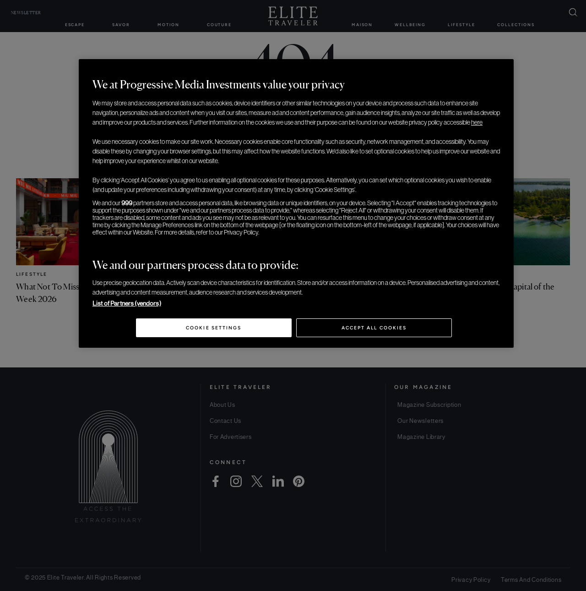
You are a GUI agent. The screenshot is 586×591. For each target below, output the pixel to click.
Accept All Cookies (374, 328)
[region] (296, 203)
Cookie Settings (213, 328)
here (477, 122)
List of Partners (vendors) (126, 303)
